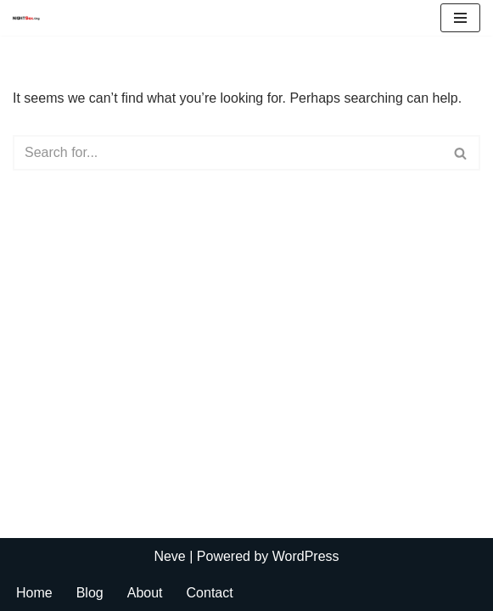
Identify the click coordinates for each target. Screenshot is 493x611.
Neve (169, 556)
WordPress (305, 556)
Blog (90, 593)
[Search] (227, 153)
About (145, 593)
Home (34, 593)
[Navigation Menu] (460, 17)
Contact (210, 593)
